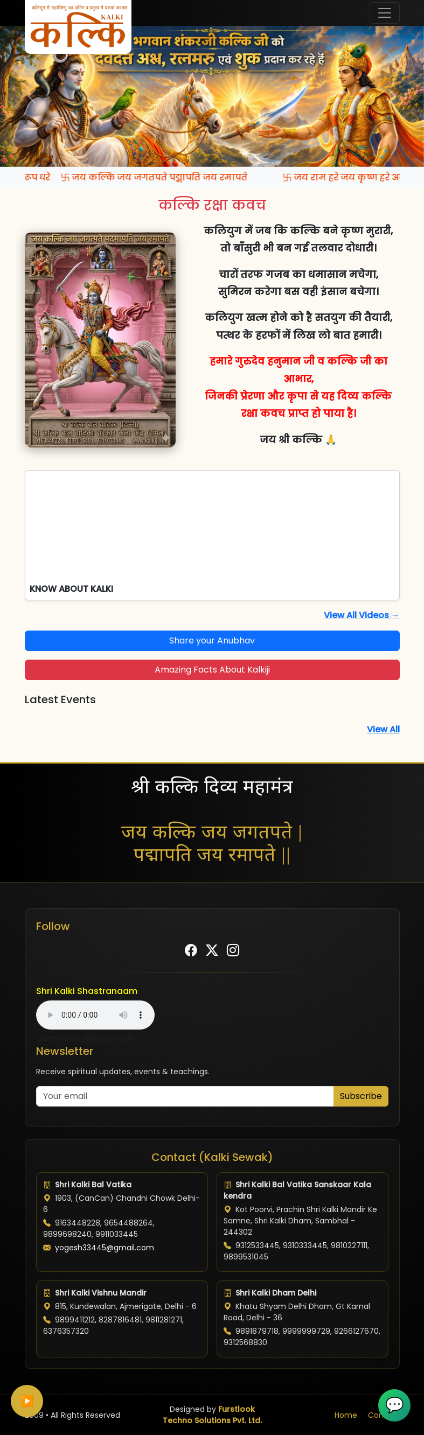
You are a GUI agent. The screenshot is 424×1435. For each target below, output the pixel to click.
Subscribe (361, 1096)
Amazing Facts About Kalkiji (212, 669)
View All (383, 729)
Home (346, 1415)
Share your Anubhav (212, 640)
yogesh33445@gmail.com (104, 1247)
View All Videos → (362, 615)
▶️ (27, 1401)
